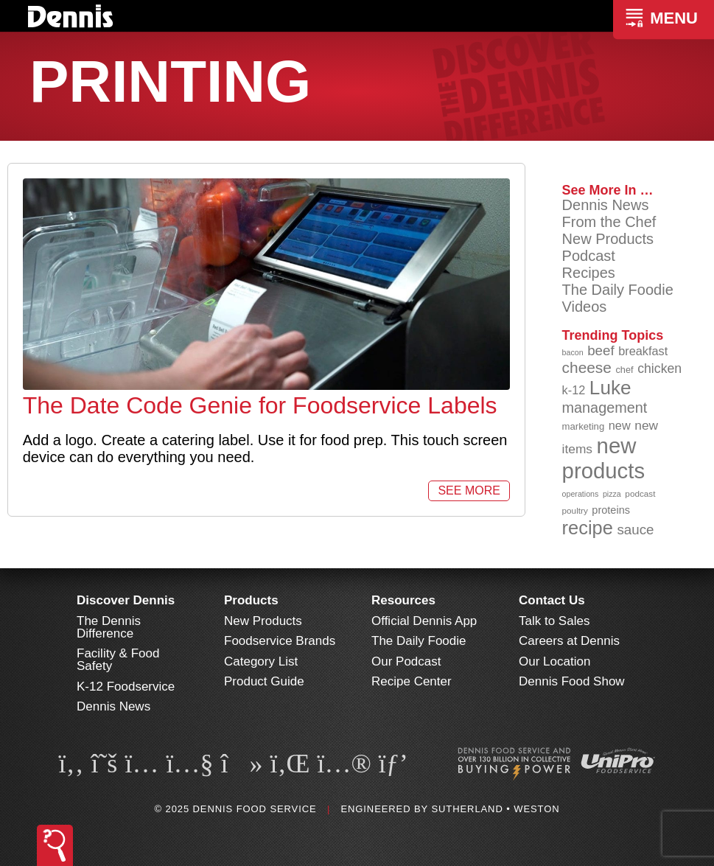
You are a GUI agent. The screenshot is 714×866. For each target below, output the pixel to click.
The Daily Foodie (617, 290)
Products (251, 600)
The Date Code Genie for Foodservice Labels (260, 405)
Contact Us (552, 600)
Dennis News (605, 205)
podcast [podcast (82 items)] (640, 493)
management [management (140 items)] (605, 407)
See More (469, 490)
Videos (584, 306)
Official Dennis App (424, 621)
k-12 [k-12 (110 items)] (574, 390)
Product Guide (264, 681)
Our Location (554, 661)
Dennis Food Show (572, 681)
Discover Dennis (126, 600)
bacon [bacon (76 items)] (573, 352)
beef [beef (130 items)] (601, 350)
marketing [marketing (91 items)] (583, 426)
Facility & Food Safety (118, 659)
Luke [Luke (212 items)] (610, 388)
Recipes (588, 273)
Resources (403, 600)
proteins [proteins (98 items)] (611, 510)
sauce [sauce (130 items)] (635, 529)
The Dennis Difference (109, 627)
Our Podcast (406, 661)
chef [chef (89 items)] (624, 369)
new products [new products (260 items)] (603, 458)
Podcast (588, 256)
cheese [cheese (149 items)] (587, 367)
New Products (608, 239)
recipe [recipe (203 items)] (587, 527)
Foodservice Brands (279, 641)
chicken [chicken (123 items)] (659, 368)
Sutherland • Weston (495, 808)
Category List (261, 661)
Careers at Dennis (569, 641)
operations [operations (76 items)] (580, 493)
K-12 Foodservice (126, 687)
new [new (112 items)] (620, 425)
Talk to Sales (554, 621)
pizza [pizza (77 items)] (612, 493)
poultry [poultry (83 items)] (575, 510)
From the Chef (609, 222)
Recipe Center (411, 681)
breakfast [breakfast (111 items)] (643, 350)
